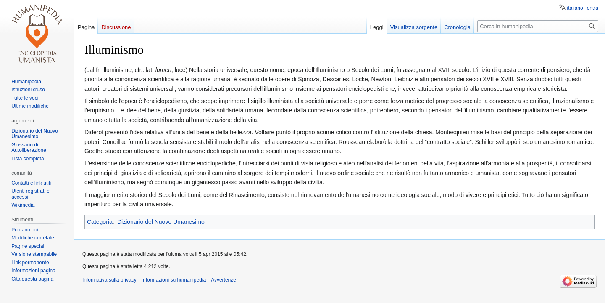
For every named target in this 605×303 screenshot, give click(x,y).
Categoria (100, 221)
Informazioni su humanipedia (174, 280)
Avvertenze (223, 280)
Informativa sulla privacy (109, 280)
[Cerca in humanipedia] (537, 26)
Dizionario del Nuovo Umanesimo (161, 221)
